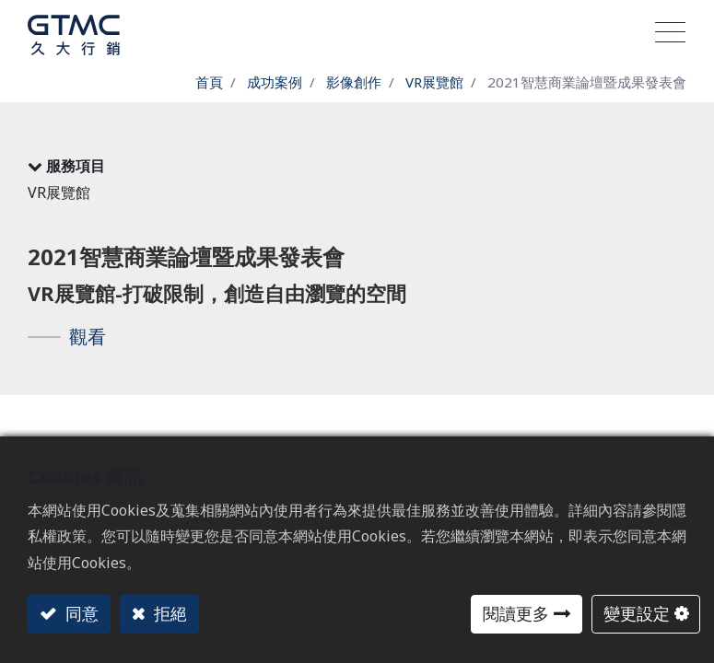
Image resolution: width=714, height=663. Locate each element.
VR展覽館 (434, 82)
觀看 (87, 336)
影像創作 (353, 82)
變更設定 (636, 613)
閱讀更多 (516, 613)
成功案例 (274, 82)
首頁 (209, 82)
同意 (80, 613)
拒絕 (168, 613)
